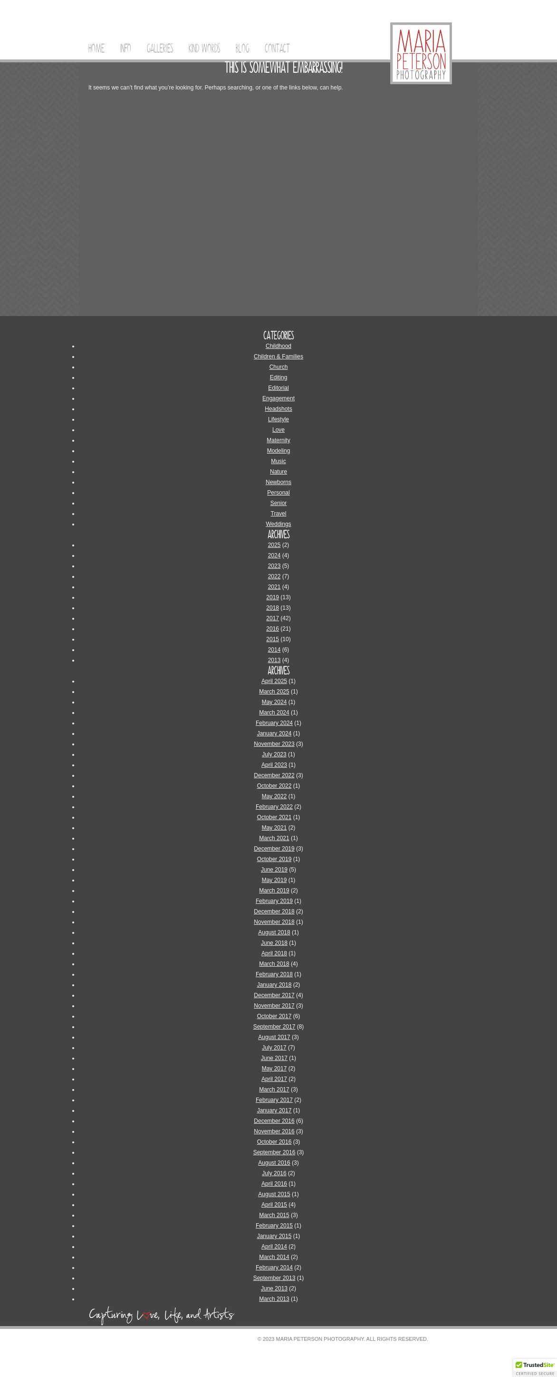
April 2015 (274, 1204)
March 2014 (274, 1257)
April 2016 (274, 1183)
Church (278, 367)
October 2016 (274, 1142)
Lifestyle (278, 419)
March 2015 (274, 1215)
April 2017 (274, 1079)
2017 (272, 618)
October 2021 (274, 817)
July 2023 (274, 754)
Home (96, 48)
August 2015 (274, 1194)
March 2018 (274, 964)
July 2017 (274, 1047)
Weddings (278, 524)
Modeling (278, 450)
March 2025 (274, 691)
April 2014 (274, 1246)
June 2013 (274, 1288)
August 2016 (274, 1162)
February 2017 (274, 1100)
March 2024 (274, 712)
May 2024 (274, 702)
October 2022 (274, 786)
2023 (274, 566)
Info (125, 48)
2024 (274, 555)
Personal (278, 492)
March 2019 (274, 890)
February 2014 (274, 1267)
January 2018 (274, 984)
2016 (272, 628)
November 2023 (274, 744)
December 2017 (274, 995)
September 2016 (274, 1152)
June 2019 (274, 869)
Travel (279, 513)
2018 (272, 607)
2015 (272, 639)
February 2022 (274, 806)
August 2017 (274, 1037)
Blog (242, 48)
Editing (279, 377)
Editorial (278, 388)
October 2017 (274, 1016)
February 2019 (274, 901)
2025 (274, 545)
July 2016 (274, 1173)
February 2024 (274, 723)
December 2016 (274, 1121)
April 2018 (274, 953)
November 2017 (274, 1005)
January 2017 (274, 1110)
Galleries (160, 48)
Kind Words (204, 48)
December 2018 (274, 911)
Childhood (278, 346)
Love (278, 429)
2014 (274, 649)
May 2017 (274, 1068)
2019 (272, 597)
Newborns (278, 482)
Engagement (278, 398)
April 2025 (274, 681)
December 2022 (274, 775)
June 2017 (274, 1058)
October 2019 (274, 859)
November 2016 (274, 1131)
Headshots (278, 409)
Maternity (278, 440)
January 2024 (274, 733)
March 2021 (274, 838)
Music (278, 461)
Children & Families (278, 356)
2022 (274, 576)
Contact (277, 48)
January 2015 (274, 1236)
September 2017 (274, 1026)
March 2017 (274, 1089)
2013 (274, 660)
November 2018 (274, 922)
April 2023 (274, 765)
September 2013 (274, 1278)
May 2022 (274, 796)
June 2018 (274, 943)
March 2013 (274, 1299)
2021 (274, 587)
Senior (278, 503)
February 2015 (274, 1225)
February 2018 (274, 974)
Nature (278, 471)
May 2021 (274, 827)
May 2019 (274, 880)
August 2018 (274, 932)
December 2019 (274, 848)
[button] (535, 1368)
